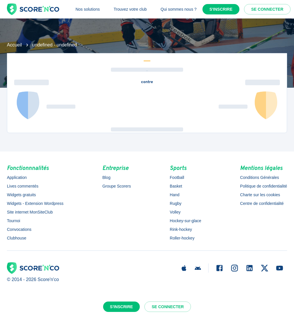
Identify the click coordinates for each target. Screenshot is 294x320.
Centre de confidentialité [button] (262, 203)
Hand (174, 194)
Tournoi (13, 220)
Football (177, 177)
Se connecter (267, 9)
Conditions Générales (259, 177)
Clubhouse (16, 238)
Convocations (19, 229)
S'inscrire (220, 9)
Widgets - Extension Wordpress (35, 203)
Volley (175, 212)
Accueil (14, 44)
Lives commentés (22, 186)
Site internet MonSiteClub (30, 212)
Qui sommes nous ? (179, 9)
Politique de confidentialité (263, 186)
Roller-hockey (182, 238)
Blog (106, 177)
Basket (176, 186)
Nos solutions (87, 9)
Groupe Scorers (116, 186)
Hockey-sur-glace (185, 220)
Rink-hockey (181, 229)
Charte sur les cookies (260, 194)
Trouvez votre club (130, 9)
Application (17, 177)
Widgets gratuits (21, 194)
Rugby (175, 203)
